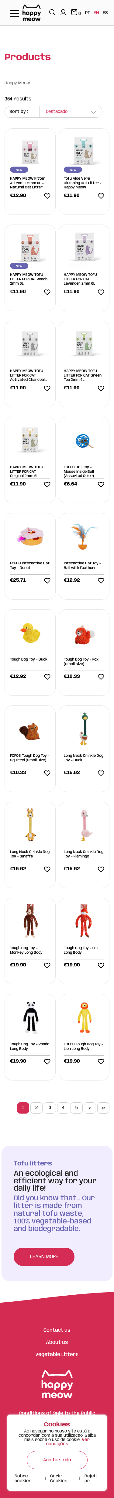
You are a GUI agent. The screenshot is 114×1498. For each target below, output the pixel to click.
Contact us (57, 1330)
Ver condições (68, 1442)
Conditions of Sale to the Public (57, 1413)
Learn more (44, 1256)
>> (103, 1107)
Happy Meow (17, 83)
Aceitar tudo (57, 1460)
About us (57, 1342)
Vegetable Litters (57, 1354)
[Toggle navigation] (14, 14)
